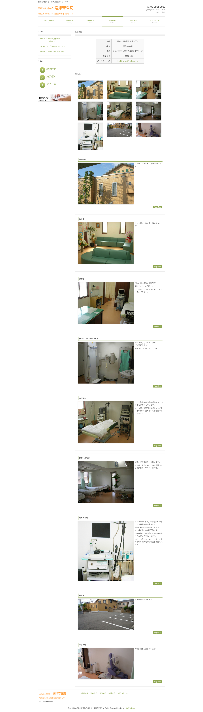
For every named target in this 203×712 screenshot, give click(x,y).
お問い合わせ (122, 693)
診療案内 (93, 693)
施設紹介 (48, 76)
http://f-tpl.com (130, 708)
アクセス (48, 84)
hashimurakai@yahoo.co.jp (127, 61)
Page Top (157, 207)
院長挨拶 (84, 693)
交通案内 (111, 693)
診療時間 (48, 68)
